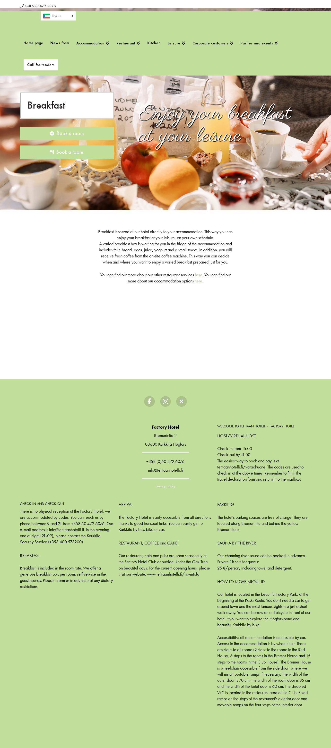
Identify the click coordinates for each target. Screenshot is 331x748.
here (198, 275)
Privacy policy (165, 486)
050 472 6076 (44, 5)
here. (199, 281)
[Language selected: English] (58, 16)
